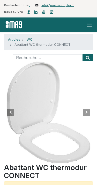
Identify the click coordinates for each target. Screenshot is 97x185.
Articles (14, 39)
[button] (10, 112)
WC (30, 39)
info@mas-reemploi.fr (57, 5)
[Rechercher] (88, 57)
